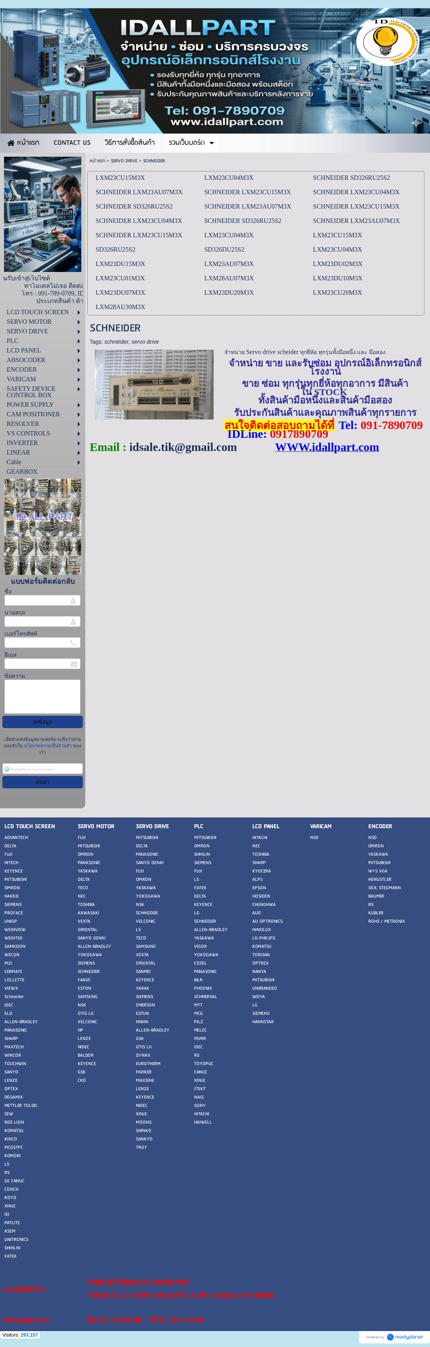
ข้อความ (14, 676)
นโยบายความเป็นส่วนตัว (48, 745)
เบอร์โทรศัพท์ (20, 634)
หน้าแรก (97, 161)
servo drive (145, 342)
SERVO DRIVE (124, 161)
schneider (116, 342)
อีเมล (10, 655)
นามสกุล (15, 613)
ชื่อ (8, 592)
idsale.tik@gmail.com (183, 447)
